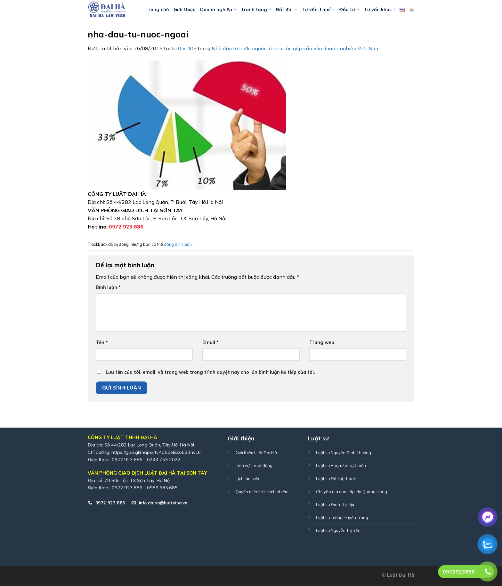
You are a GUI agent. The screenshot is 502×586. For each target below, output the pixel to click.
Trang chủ (157, 9)
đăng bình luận (178, 244)
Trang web (321, 342)
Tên (102, 342)
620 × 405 (184, 48)
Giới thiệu (185, 9)
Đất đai (286, 9)
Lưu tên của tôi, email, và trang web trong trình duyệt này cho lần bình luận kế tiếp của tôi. (210, 372)
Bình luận (108, 287)
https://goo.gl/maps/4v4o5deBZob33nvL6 (156, 452)
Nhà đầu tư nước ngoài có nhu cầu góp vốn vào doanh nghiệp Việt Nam (296, 48)
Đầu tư (349, 9)
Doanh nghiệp (218, 9)
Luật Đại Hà (400, 575)
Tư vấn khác (380, 9)
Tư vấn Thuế (318, 9)
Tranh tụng (256, 9)
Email (210, 342)
